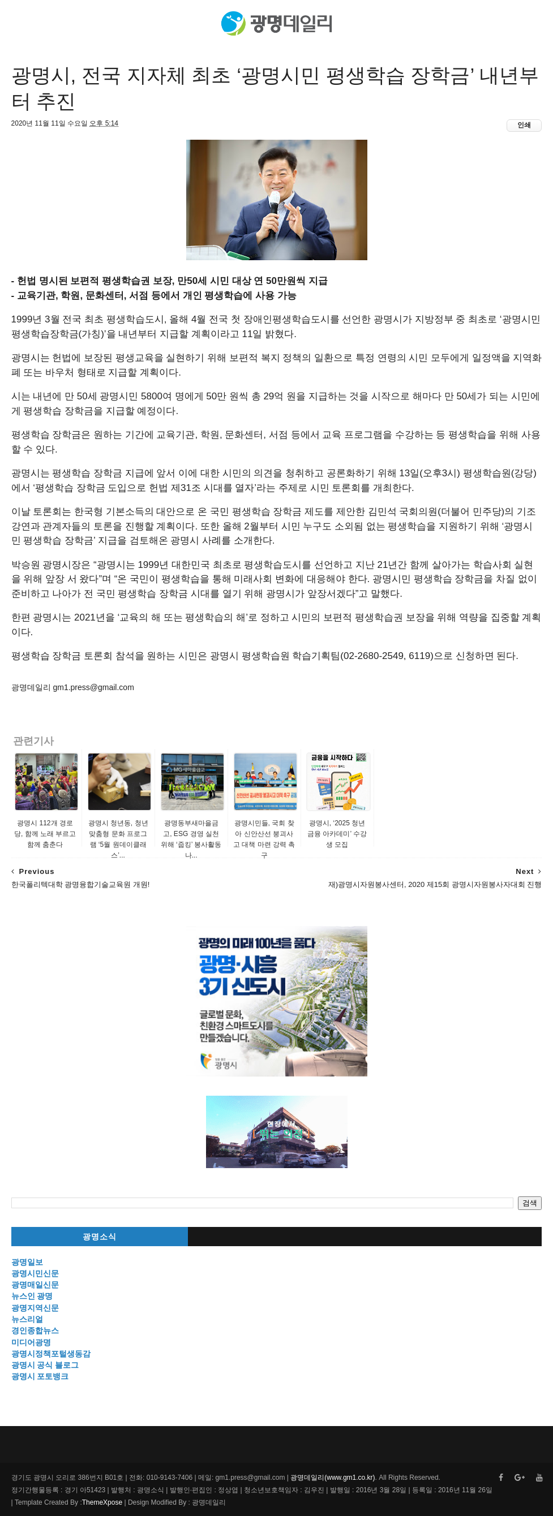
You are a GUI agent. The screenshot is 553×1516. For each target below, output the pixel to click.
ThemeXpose (102, 1502)
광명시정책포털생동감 (51, 1353)
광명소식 (100, 1236)
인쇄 (524, 125)
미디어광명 (31, 1342)
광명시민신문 (35, 1273)
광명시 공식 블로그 (45, 1364)
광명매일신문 (35, 1284)
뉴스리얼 (27, 1319)
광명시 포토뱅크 (40, 1376)
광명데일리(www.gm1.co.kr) (332, 1477)
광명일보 (27, 1262)
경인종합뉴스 (35, 1330)
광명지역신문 (35, 1307)
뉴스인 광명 (32, 1295)
